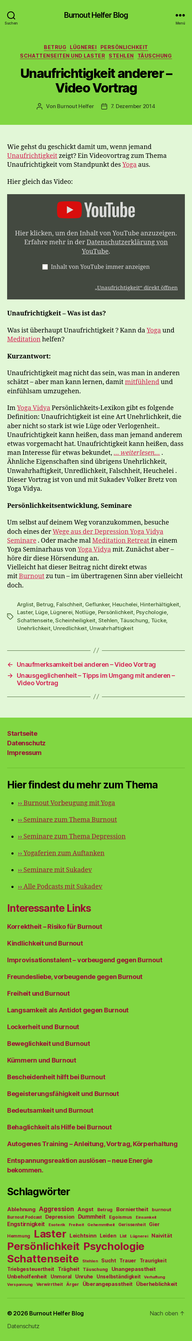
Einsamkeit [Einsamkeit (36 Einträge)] (146, 1217)
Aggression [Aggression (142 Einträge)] (56, 1209)
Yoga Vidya (33, 408)
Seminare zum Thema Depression (72, 836)
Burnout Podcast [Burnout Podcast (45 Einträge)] (24, 1217)
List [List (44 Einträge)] (123, 1236)
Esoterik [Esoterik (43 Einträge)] (56, 1224)
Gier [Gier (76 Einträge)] (154, 1224)
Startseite (22, 733)
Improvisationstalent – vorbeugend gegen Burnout (84, 960)
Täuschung (154, 56)
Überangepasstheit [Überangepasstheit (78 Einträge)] (108, 1284)
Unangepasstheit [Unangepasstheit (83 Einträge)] (133, 1269)
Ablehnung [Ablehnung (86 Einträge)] (21, 1209)
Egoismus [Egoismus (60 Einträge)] (120, 1217)
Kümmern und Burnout (41, 1060)
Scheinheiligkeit (75, 620)
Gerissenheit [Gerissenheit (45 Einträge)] (132, 1224)
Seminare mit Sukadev (55, 870)
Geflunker (97, 604)
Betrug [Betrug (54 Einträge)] (105, 1209)
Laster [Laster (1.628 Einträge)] (50, 1234)
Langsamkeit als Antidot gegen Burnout (68, 1010)
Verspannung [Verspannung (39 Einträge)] (20, 1284)
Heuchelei (124, 604)
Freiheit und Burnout (38, 993)
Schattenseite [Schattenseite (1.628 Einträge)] (43, 1258)
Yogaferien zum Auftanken (61, 853)
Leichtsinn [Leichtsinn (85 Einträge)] (82, 1236)
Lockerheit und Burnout (43, 1027)
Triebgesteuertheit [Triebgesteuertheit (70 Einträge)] (30, 1269)
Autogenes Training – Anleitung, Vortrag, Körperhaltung (92, 1144)
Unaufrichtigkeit (32, 156)
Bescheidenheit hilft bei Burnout (56, 1077)
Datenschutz (26, 743)
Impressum (24, 752)
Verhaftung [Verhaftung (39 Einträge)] (154, 1277)
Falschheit (69, 604)
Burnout (31, 576)
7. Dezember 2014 (133, 106)
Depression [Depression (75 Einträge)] (59, 1217)
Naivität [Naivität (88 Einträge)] (161, 1235)
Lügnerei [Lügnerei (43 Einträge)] (139, 1236)
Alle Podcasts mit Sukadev (60, 887)
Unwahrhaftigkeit (111, 628)
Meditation (24, 339)
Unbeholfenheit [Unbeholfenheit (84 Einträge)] (27, 1276)
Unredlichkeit (70, 628)
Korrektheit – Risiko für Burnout (54, 926)
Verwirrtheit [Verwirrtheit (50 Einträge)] (49, 1284)
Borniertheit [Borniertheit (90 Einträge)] (132, 1209)
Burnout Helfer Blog (96, 15)
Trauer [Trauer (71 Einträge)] (127, 1260)
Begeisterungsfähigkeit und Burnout (63, 1093)
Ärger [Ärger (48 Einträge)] (72, 1284)
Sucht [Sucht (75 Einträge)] (108, 1260)
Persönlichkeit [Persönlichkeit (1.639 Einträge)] (43, 1246)
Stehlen (121, 56)
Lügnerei (83, 47)
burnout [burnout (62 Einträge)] (161, 1209)
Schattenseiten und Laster (62, 56)
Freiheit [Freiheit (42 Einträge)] (76, 1224)
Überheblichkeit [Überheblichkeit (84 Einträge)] (156, 1284)
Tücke (158, 620)
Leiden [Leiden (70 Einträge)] (108, 1236)
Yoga (129, 165)
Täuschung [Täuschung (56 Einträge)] (95, 1269)
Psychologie (151, 612)
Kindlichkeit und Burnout (45, 943)
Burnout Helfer (75, 106)
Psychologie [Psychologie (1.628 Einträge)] (114, 1246)
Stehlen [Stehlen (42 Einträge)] (90, 1260)
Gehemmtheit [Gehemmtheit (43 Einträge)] (101, 1224)
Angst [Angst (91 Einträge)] (85, 1209)
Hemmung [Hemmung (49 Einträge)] (18, 1236)
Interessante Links (49, 908)
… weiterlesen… (137, 453)
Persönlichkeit (124, 47)
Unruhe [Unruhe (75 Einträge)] (84, 1276)
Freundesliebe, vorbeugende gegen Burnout (74, 976)
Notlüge (85, 612)
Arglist (25, 604)
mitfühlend (142, 382)
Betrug (55, 47)
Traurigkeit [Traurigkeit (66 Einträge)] (153, 1260)
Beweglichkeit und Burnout (48, 1043)
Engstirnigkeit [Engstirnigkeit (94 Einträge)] (26, 1224)
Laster (24, 612)
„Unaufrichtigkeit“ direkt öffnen (136, 287)
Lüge (41, 612)
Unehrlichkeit (34, 628)
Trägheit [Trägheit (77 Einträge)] (68, 1269)
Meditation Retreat (121, 541)
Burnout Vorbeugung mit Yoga (66, 803)
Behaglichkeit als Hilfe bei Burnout (59, 1127)
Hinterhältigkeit (159, 604)
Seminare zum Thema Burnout (67, 820)
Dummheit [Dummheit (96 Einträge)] (92, 1216)
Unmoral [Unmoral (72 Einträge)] (61, 1276)
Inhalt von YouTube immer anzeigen (100, 267)
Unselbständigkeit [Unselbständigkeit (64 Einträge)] (118, 1276)
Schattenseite (35, 620)
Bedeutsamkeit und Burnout (50, 1110)
